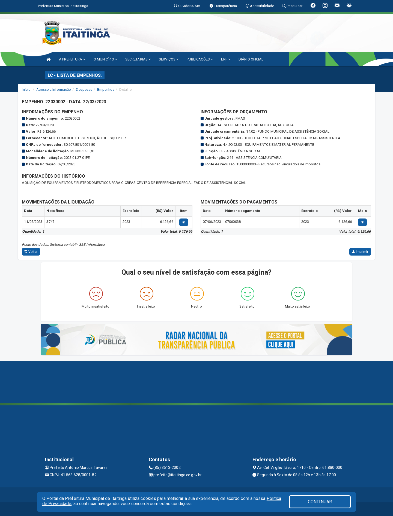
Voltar (31, 252)
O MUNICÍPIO (105, 59)
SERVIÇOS (168, 59)
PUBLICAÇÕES (200, 59)
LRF (225, 59)
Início (26, 89)
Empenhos (105, 89)
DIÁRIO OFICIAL (251, 59)
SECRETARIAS (138, 59)
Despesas (84, 89)
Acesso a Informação (53, 89)
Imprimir (360, 252)
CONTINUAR (320, 501)
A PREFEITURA (72, 59)
